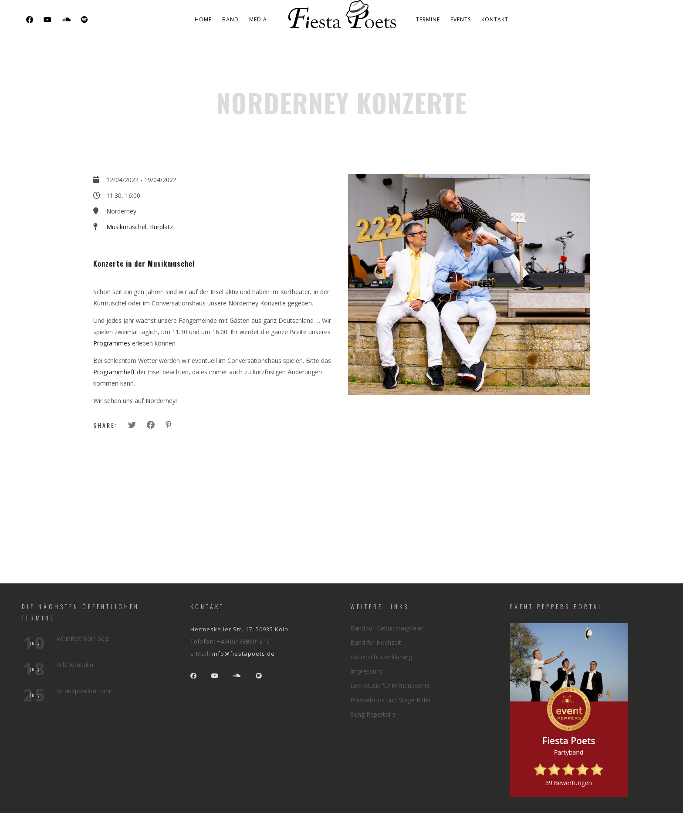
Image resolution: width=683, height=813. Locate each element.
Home (203, 19)
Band (230, 19)
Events (460, 19)
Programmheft (114, 372)
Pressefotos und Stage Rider (390, 700)
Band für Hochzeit (375, 642)
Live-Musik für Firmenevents (390, 685)
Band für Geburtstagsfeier (386, 628)
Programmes (111, 343)
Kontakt (494, 19)
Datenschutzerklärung (381, 657)
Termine (428, 19)
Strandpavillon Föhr (84, 691)
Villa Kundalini (76, 665)
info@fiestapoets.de (243, 653)
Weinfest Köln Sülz (83, 638)
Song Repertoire (373, 714)
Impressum (366, 671)
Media (258, 19)
